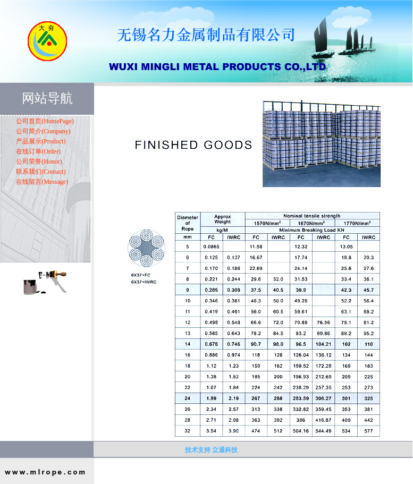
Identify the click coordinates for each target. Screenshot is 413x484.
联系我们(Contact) (40, 171)
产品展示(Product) (40, 141)
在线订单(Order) (38, 151)
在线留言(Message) (42, 181)
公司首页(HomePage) (45, 121)
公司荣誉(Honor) (39, 161)
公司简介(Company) (43, 131)
